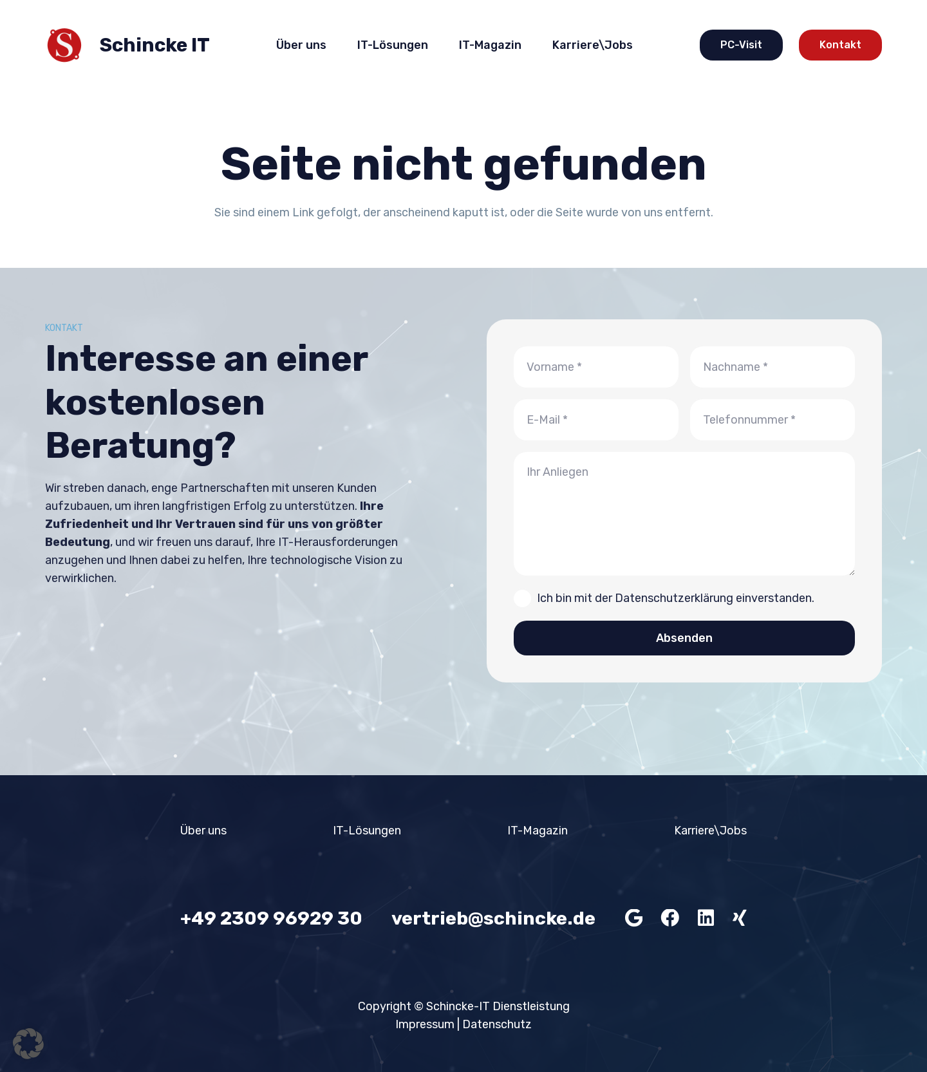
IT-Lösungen (367, 830)
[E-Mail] (596, 419)
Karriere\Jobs (710, 830)
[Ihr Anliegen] (685, 514)
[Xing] (740, 918)
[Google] (633, 918)
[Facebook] (669, 918)
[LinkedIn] (706, 918)
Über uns (203, 830)
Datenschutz (497, 1024)
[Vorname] (596, 367)
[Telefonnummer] (772, 419)
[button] (28, 1043)
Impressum (424, 1024)
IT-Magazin (537, 830)
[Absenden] (685, 638)
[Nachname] (772, 367)
